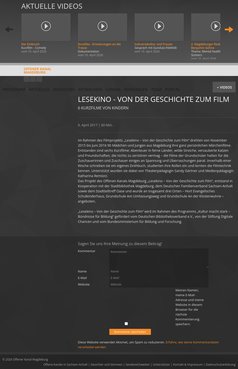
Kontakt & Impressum (188, 364)
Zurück (9, 30)
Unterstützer (161, 364)
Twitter (39, 79)
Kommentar (86, 251)
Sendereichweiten (138, 364)
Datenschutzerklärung (221, 364)
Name (82, 271)
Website (84, 284)
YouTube (27, 79)
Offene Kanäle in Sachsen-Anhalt (66, 364)
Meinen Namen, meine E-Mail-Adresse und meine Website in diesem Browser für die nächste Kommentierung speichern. (189, 307)
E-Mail (82, 278)
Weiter (228, 30)
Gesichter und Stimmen (107, 364)
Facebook (33, 79)
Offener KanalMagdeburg (26, 72)
